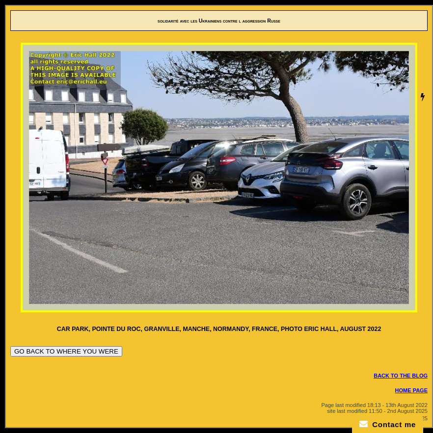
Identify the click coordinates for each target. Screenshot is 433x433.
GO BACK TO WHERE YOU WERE (66, 351)
